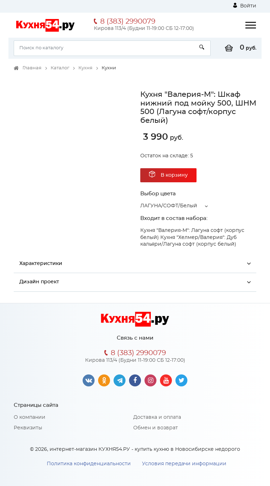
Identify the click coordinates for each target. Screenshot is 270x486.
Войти (244, 5)
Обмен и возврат (155, 427)
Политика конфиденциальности (89, 463)
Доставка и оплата (157, 417)
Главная (31, 68)
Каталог (60, 68)
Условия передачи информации (184, 463)
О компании (29, 417)
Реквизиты (28, 427)
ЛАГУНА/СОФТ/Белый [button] (168, 205)
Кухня (85, 68)
